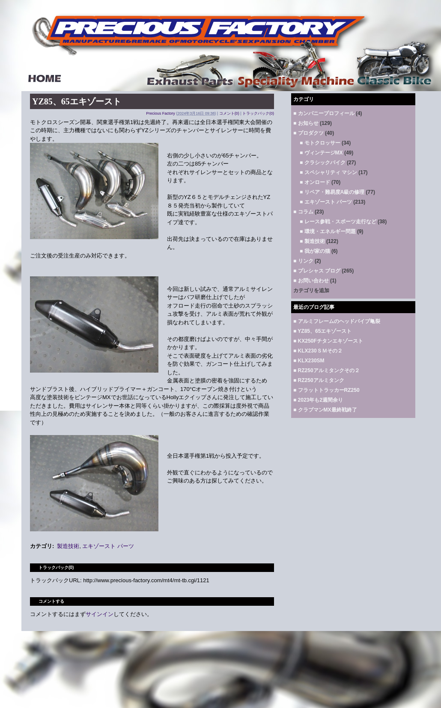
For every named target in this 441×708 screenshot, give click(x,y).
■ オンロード (315, 182)
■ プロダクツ (308, 133)
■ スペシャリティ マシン (328, 172)
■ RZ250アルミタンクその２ (326, 370)
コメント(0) (229, 113)
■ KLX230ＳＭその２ (318, 351)
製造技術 (68, 546)
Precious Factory (160, 113)
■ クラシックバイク (323, 163)
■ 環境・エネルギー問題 (328, 231)
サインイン (99, 614)
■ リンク (303, 261)
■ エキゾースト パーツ (326, 202)
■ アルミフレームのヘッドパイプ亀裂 (336, 321)
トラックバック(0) (258, 113)
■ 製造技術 (312, 241)
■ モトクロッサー (320, 143)
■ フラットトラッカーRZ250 (326, 390)
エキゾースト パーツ (108, 546)
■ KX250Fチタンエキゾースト (328, 341)
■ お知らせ (306, 123)
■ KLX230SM (309, 361)
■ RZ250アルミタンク (318, 380)
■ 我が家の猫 (315, 251)
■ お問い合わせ (311, 281)
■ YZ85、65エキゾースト (322, 331)
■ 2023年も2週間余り (318, 400)
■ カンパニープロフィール (324, 113)
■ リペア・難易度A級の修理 (332, 192)
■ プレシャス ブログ (316, 271)
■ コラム (303, 212)
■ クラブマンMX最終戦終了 (325, 410)
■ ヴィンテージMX (321, 153)
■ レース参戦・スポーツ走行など (338, 222)
